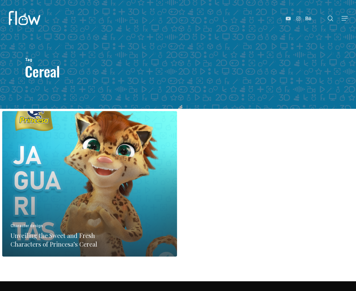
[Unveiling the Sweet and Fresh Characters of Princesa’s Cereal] (89, 184)
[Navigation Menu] (345, 18)
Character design (27, 226)
